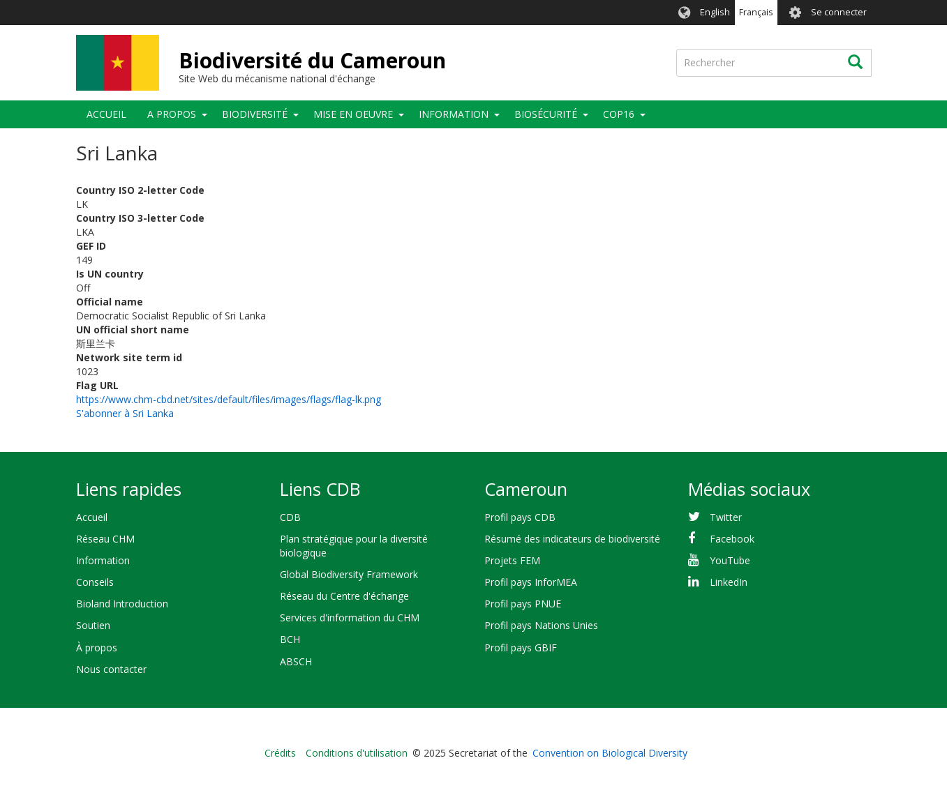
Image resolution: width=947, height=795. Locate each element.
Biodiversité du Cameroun (312, 60)
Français (756, 12)
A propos (171, 114)
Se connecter (839, 12)
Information (454, 114)
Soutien (93, 625)
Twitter (726, 517)
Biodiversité (255, 114)
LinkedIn (728, 582)
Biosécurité (545, 114)
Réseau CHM (105, 538)
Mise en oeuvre (353, 114)
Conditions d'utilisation (357, 752)
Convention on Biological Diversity (609, 752)
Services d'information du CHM (349, 617)
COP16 (618, 114)
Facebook (732, 538)
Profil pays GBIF (520, 647)
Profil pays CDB (519, 517)
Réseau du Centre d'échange (344, 596)
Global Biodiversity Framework (349, 574)
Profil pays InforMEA (530, 582)
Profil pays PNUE (522, 603)
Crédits (280, 752)
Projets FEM (512, 560)
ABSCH (296, 661)
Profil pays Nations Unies (541, 625)
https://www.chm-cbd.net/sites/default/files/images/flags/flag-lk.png (228, 399)
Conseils (95, 582)
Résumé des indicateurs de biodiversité (572, 538)
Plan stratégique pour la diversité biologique (354, 545)
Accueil (106, 114)
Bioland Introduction (122, 603)
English (715, 12)
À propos (96, 647)
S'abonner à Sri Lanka (125, 413)
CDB (290, 517)
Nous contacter (111, 669)
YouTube (730, 560)
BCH (290, 639)
